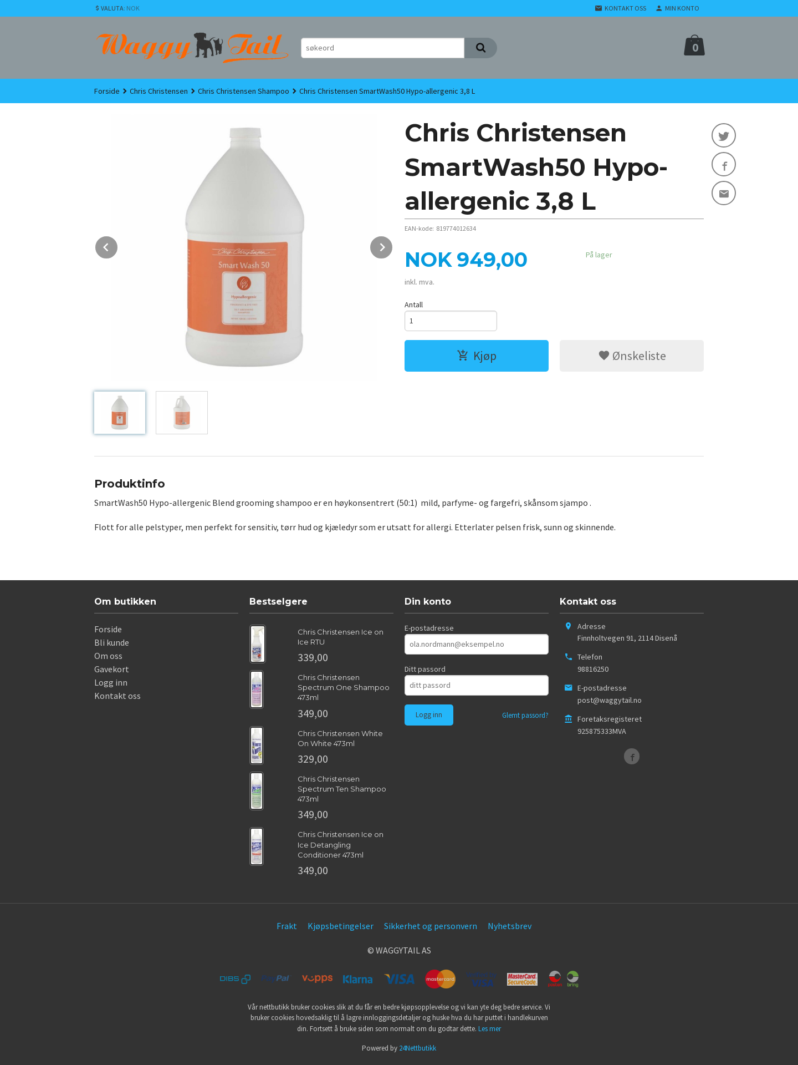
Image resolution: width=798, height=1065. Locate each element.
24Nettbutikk (417, 1048)
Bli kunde (111, 642)
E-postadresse (429, 628)
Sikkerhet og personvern (430, 925)
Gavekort (111, 668)
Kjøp (477, 355)
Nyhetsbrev (509, 925)
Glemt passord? (525, 715)
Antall (414, 305)
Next (392, 245)
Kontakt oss (117, 695)
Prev (118, 245)
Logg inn (110, 682)
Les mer (489, 1028)
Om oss (108, 655)
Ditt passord (425, 669)
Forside (107, 91)
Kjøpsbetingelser (341, 925)
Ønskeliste (632, 355)
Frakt (287, 925)
